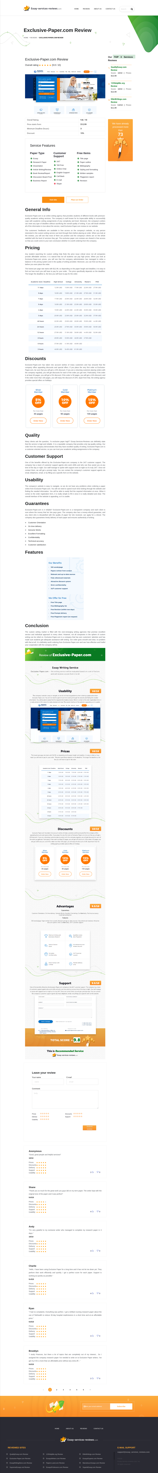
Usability (35, 1119)
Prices (34, 1114)
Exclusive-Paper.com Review (20, 1458)
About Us (97, 9)
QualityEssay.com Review (119, 68)
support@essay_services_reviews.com (133, 1452)
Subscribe (121, 1406)
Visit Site (53, 200)
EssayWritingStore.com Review (21, 1463)
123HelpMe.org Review (118, 84)
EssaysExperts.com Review (92, 1458)
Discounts (68, 1114)
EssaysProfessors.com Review (57, 1467)
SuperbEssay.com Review (92, 1467)
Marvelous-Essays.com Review (94, 1463)
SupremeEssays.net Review (20, 1467)
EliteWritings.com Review (118, 100)
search (132, 9)
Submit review (89, 1128)
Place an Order (77, 200)
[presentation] (52, 1130)
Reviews (86, 9)
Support (67, 1117)
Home (76, 9)
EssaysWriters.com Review (56, 1458)
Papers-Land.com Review (55, 1463)
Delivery (34, 1117)
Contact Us (110, 9)
